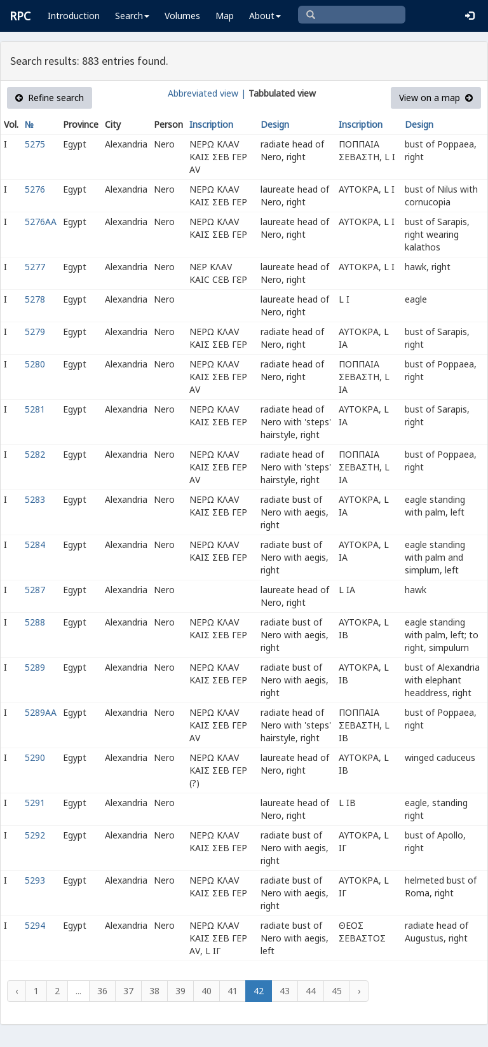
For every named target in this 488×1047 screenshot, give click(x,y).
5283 (35, 499)
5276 (35, 189)
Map (224, 16)
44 (311, 991)
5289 (35, 667)
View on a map (436, 98)
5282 (35, 454)
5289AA (41, 712)
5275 (35, 144)
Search (132, 16)
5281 (35, 409)
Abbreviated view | (207, 93)
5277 (35, 267)
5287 (35, 590)
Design (275, 124)
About (265, 16)
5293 (35, 880)
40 (206, 991)
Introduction (74, 16)
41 (232, 991)
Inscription (211, 124)
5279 (35, 331)
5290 (35, 757)
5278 (35, 299)
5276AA (41, 222)
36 (102, 991)
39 (180, 991)
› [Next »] (359, 991)
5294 (35, 925)
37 (128, 991)
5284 (35, 544)
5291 (35, 803)
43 (285, 991)
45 (337, 991)
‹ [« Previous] (16, 991)
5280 (35, 364)
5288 (35, 622)
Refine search (49, 98)
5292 (35, 835)
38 (154, 991)
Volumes (182, 16)
